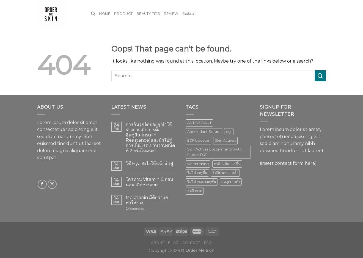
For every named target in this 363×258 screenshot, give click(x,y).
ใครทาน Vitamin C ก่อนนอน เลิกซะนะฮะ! (149, 182)
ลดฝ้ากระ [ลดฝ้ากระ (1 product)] (194, 191)
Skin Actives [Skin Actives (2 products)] (225, 140)
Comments (135, 209)
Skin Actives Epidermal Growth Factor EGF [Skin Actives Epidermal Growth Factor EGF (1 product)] (214, 152)
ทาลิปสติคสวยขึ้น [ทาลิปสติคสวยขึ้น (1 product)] (227, 164)
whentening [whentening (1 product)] (198, 164)
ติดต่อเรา (189, 14)
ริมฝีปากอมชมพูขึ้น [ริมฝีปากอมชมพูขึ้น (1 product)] (201, 182)
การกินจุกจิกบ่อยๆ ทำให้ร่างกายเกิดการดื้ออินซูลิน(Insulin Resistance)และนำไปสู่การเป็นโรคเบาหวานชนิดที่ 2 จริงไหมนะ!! (150, 138)
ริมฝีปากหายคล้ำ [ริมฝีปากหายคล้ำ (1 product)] (225, 173)
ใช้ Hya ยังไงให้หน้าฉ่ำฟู (149, 163)
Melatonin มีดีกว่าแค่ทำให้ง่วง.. (147, 200)
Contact (191, 243)
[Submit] (320, 75)
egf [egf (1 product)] (229, 132)
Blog (173, 243)
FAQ (208, 243)
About (157, 243)
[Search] (93, 14)
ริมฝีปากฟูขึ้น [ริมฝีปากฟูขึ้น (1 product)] (197, 173)
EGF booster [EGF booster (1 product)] (198, 140)
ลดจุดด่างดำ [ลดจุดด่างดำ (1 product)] (230, 182)
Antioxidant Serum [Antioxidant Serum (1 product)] (204, 132)
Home (104, 14)
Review (171, 14)
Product (123, 14)
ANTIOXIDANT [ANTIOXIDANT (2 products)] (199, 123)
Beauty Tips (148, 14)
